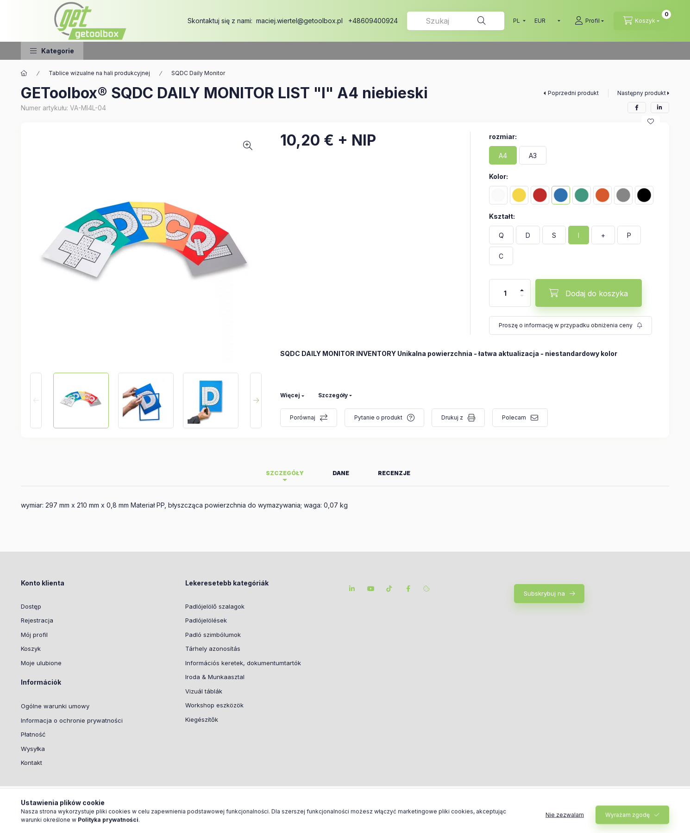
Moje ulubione (41, 663)
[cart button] (641, 21)
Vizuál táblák (203, 691)
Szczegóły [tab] (285, 473)
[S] (554, 235)
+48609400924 (373, 21)
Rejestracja (37, 620)
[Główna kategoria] (24, 73)
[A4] (503, 155)
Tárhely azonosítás (212, 648)
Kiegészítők (201, 719)
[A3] (532, 155)
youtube (371, 588)
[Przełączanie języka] (517, 21)
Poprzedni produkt (573, 92)
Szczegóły (333, 395)
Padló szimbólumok (213, 634)
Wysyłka (33, 748)
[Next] (256, 400)
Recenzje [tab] (394, 473)
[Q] (501, 235)
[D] (528, 235)
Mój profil (34, 634)
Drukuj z (452, 417)
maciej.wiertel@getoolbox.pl (299, 21)
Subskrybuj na (544, 593)
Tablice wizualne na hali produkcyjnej (99, 73)
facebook (408, 588)
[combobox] (455, 21)
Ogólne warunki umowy (55, 706)
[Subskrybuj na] (570, 325)
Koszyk (31, 648)
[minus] (522, 296)
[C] (501, 256)
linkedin (352, 588)
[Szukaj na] (481, 21)
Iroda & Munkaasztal (215, 676)
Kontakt (31, 762)
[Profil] (589, 21)
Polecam (514, 417)
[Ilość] (505, 293)
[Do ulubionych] (650, 121)
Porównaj (302, 417)
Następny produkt (641, 92)
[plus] (522, 290)
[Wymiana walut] (545, 21)
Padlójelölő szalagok (215, 606)
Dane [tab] (340, 473)
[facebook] (636, 107)
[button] (52, 51)
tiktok (389, 588)
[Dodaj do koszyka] (588, 293)
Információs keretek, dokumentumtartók (243, 663)
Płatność (33, 734)
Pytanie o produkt (378, 417)
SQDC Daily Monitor (198, 73)
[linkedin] (660, 107)
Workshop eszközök (214, 705)
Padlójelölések (206, 620)
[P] (629, 235)
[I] (578, 235)
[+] (603, 235)
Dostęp (31, 606)
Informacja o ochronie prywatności (72, 720)
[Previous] (36, 400)
